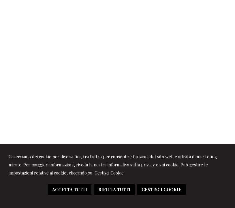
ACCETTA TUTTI (69, 189)
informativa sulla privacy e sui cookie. (143, 165)
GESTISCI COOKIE (161, 189)
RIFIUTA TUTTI (114, 189)
